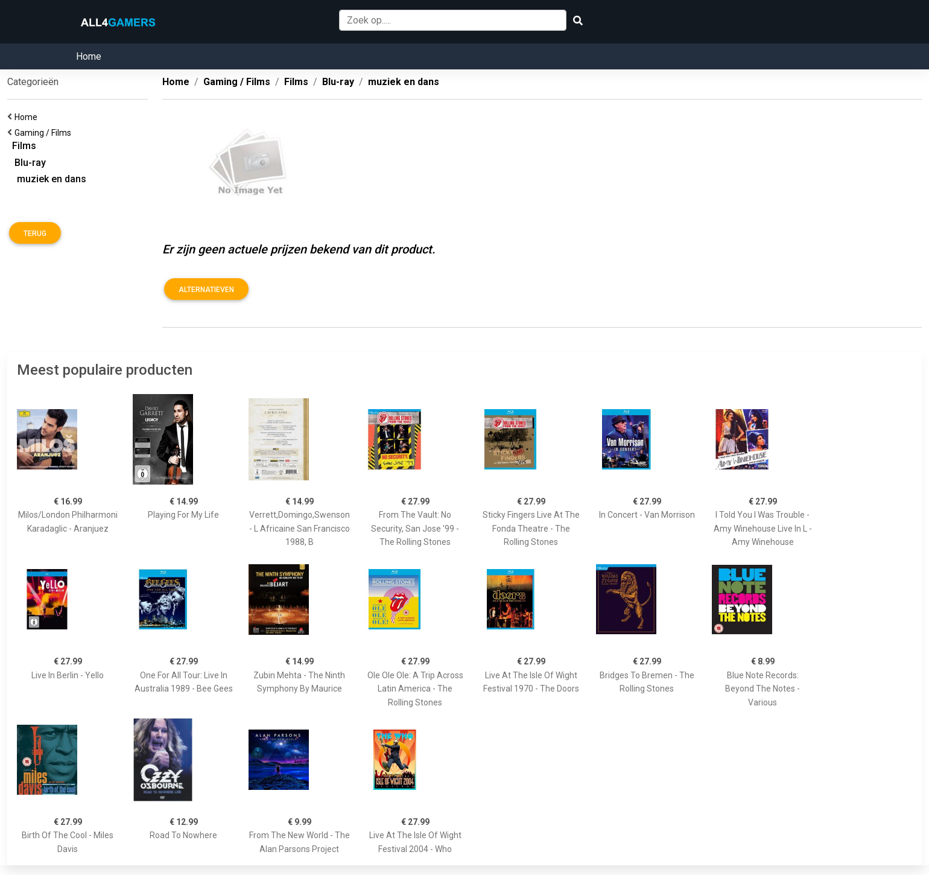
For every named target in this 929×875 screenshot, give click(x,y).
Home (88, 56)
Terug (35, 233)
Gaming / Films (44, 133)
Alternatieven (206, 289)
